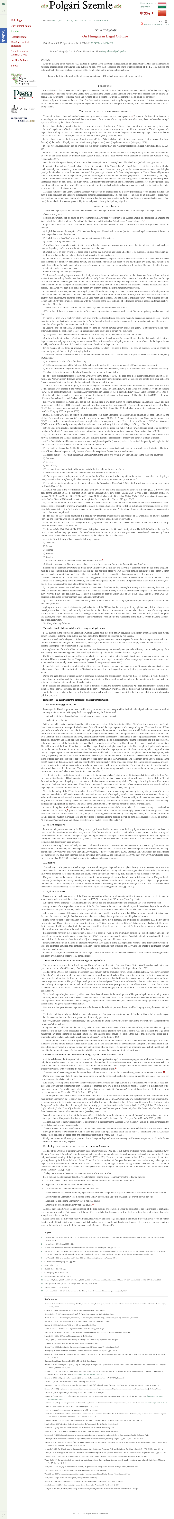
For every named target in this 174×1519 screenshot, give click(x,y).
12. (42, 1284)
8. (41, 1269)
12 (164, 1072)
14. (42, 1291)
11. (42, 1280)
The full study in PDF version (155, 24)
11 (115, 1068)
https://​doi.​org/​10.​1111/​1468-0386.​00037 (88, 1374)
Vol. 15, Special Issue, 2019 (64, 21)
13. (42, 1287)
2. (41, 1244)
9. (41, 1273)
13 (74, 1078)
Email (160, 21)
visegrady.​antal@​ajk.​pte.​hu (113, 51)
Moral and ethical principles (20, 44)
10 (150, 971)
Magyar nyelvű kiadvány (148, 5)
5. (41, 1258)
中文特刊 (147, 13)
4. (41, 1251)
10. (42, 1276)
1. (41, 1237)
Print (166, 21)
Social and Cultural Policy (94, 21)
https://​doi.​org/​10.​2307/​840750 (156, 1403)
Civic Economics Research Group (19, 53)
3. (41, 1248)
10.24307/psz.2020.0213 (102, 43)
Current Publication (21, 26)
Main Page (16, 20)
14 (93, 1204)
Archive (15, 31)
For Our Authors (19, 60)
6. (41, 1262)
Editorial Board (18, 36)
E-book (14, 65)
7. (41, 1265)
